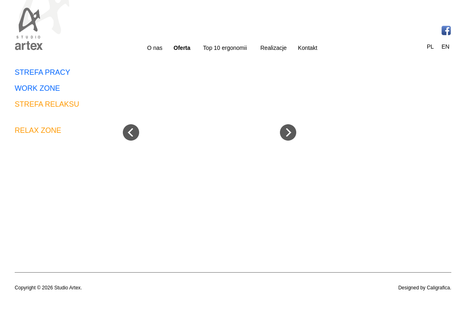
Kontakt (307, 48)
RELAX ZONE (38, 130)
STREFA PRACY (42, 72)
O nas (154, 48)
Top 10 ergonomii (225, 48)
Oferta (181, 48)
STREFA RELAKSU (47, 104)
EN (445, 46)
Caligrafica (438, 288)
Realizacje (273, 48)
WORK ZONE (37, 88)
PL (430, 46)
